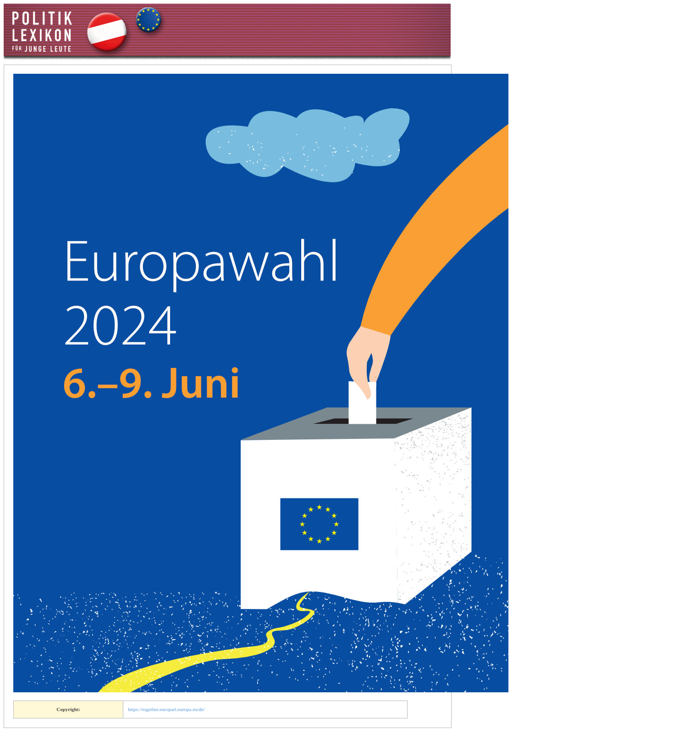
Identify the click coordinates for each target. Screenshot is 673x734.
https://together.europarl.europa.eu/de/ (166, 709)
